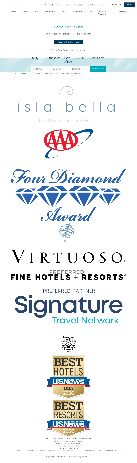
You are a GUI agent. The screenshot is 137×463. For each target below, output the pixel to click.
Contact (29, 451)
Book (129, 5)
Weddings (122, 12)
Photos (59, 5)
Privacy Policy (53, 451)
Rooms (25, 12)
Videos (68, 5)
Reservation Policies (92, 451)
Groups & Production (102, 13)
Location (40, 451)
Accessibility (68, 451)
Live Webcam (42, 4)
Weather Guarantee (112, 451)
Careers (19, 451)
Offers (36, 12)
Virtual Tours (79, 5)
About (13, 12)
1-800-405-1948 (115, 5)
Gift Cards (49, 5)
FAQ (79, 451)
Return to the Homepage (68, 42)
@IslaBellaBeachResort (97, 5)
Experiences (78, 12)
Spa (90, 12)
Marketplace (50, 12)
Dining (64, 12)
